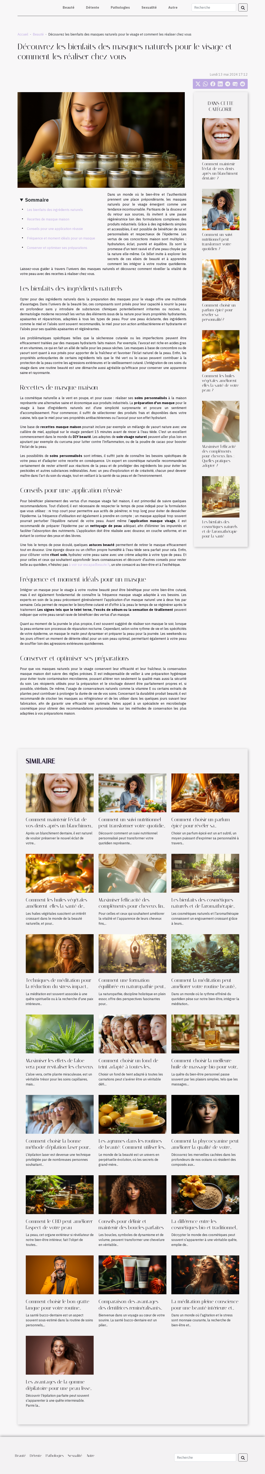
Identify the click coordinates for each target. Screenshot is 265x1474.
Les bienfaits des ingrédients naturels (55, 210)
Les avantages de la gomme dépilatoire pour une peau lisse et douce (58, 1388)
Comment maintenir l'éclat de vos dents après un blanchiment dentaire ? (220, 171)
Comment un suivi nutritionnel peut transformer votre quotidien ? (217, 241)
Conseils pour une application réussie (55, 229)
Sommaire (37, 199)
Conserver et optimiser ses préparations (57, 248)
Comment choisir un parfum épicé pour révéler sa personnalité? (200, 826)
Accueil (23, 34)
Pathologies (120, 7)
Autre (173, 7)
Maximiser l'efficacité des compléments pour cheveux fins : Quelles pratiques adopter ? (219, 456)
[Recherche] (214, 7)
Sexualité (149, 7)
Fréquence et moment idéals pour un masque (61, 238)
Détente (92, 7)
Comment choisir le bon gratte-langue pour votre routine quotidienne (58, 1308)
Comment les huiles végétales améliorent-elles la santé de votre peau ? (220, 383)
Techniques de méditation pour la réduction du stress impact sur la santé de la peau (58, 986)
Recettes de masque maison (48, 219)
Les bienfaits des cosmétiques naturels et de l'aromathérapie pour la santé (219, 529)
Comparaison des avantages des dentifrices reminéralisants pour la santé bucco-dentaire (129, 1308)
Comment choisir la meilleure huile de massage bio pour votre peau (205, 1067)
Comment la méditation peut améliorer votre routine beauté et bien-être (203, 986)
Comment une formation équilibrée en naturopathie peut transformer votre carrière (131, 986)
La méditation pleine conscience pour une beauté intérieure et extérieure (204, 1308)
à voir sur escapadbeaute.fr (89, 565)
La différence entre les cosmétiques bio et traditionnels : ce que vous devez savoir (204, 1227)
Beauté (68, 7)
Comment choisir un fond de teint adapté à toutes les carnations (128, 1067)
